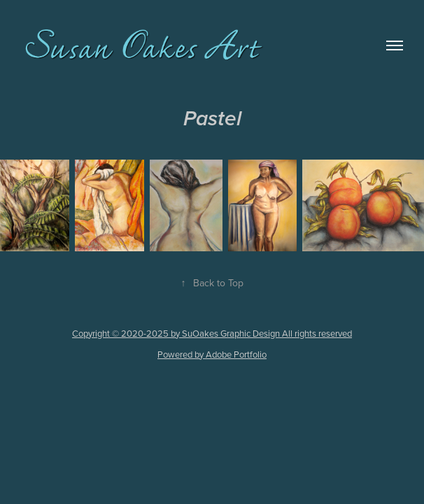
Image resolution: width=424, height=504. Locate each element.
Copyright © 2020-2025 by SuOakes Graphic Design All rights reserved (212, 333)
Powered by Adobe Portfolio (212, 354)
